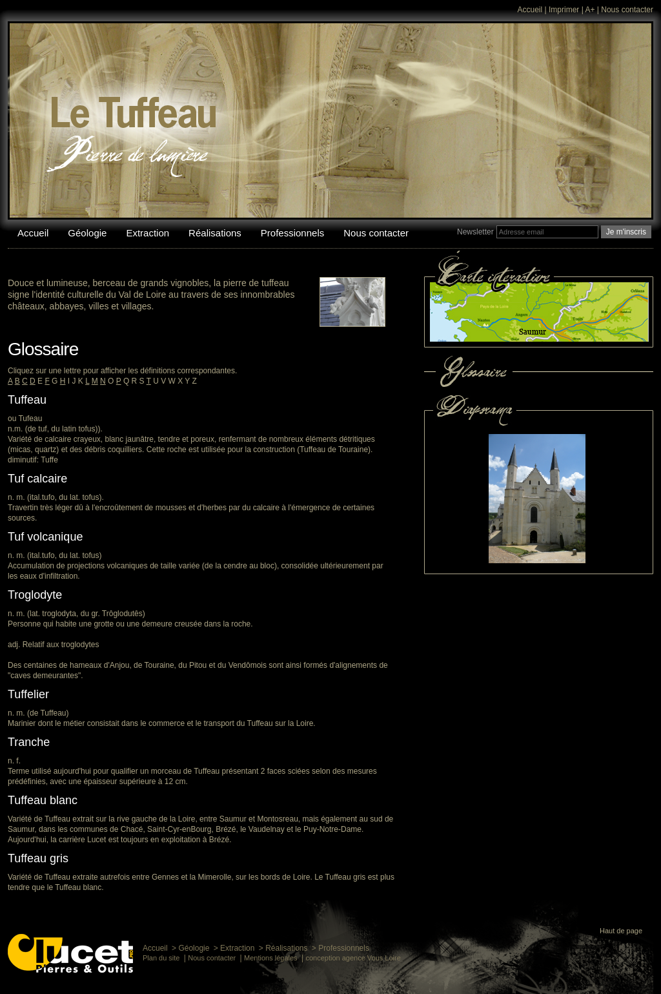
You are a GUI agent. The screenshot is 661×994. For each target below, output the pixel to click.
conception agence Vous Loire (352, 958)
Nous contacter (627, 9)
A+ (590, 9)
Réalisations (214, 232)
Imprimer (564, 9)
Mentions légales (271, 958)
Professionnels (292, 232)
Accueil (530, 9)
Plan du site (161, 958)
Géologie (87, 232)
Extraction (147, 232)
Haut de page (621, 931)
